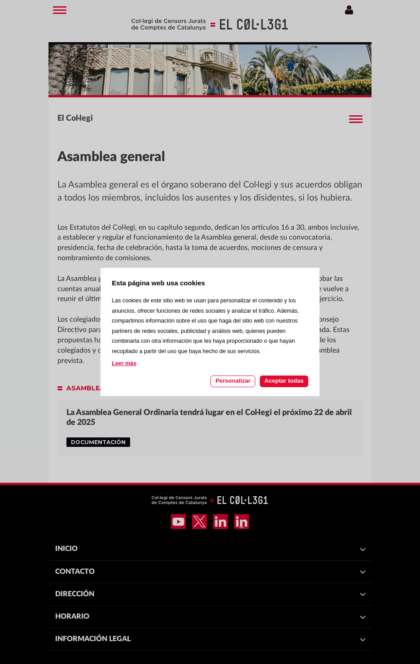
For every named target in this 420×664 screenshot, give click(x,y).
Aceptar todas (283, 380)
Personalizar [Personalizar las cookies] (232, 380)
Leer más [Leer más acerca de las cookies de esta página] (124, 363)
